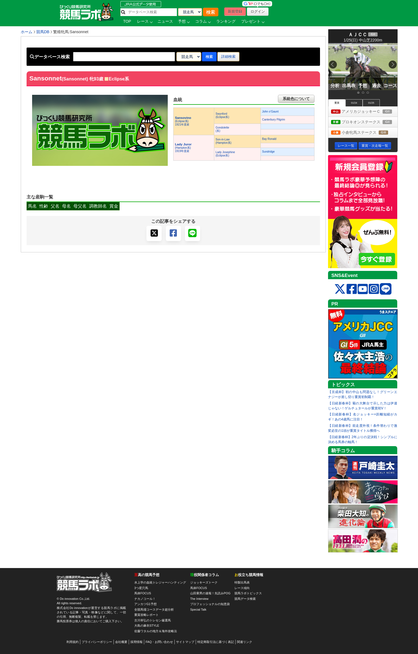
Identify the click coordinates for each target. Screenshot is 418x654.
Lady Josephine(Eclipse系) (225, 154)
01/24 (354, 102)
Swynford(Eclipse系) (222, 115)
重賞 (336, 102)
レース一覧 (346, 146)
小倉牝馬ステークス (364, 132)
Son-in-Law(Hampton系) (223, 141)
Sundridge (268, 151)
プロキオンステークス (364, 122)
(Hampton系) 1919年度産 (183, 148)
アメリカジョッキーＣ (364, 111)
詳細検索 (228, 56)
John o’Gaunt (270, 111)
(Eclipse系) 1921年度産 (183, 121)
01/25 (371, 102)
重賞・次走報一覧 (375, 146)
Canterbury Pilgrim (273, 119)
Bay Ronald (269, 138)
